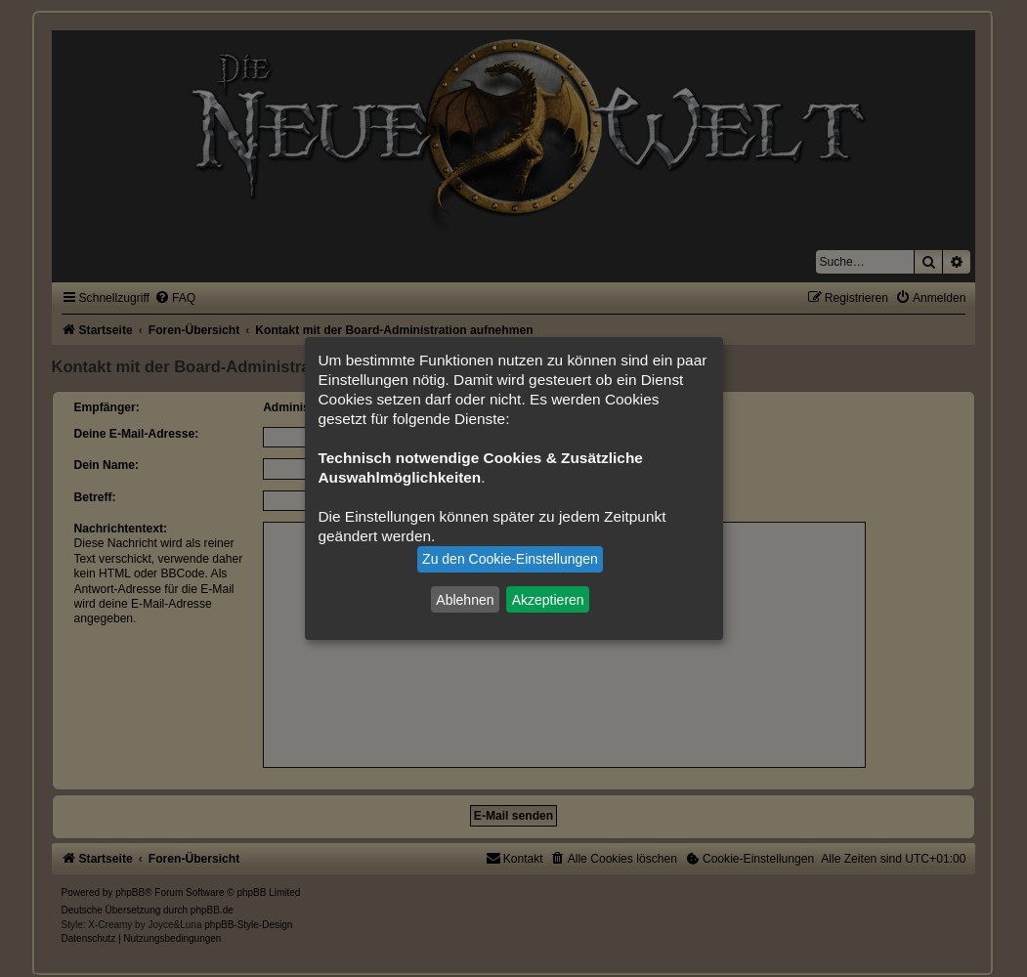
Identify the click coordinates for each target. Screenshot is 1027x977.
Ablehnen (464, 599)
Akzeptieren (548, 599)
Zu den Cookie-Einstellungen (510, 559)
